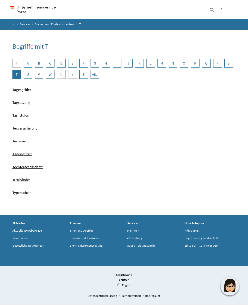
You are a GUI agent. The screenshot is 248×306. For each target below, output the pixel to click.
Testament (20, 142)
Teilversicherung (25, 129)
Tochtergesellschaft (27, 168)
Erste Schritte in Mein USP (201, 247)
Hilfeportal (192, 232)
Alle (95, 75)
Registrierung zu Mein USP (202, 239)
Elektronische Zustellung (86, 247)
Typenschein (22, 193)
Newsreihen (20, 239)
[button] (229, 286)
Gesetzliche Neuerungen (28, 247)
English (124, 286)
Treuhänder (21, 180)
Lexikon (70, 25)
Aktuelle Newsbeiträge (27, 232)
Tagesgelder (21, 90)
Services (25, 25)
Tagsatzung (21, 103)
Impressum (152, 297)
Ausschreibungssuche (141, 247)
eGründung (134, 239)
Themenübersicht (81, 232)
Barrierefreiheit (131, 297)
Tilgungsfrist (22, 155)
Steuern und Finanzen (84, 239)
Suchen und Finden (47, 25)
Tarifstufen (20, 116)
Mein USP (133, 232)
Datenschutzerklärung (103, 297)
